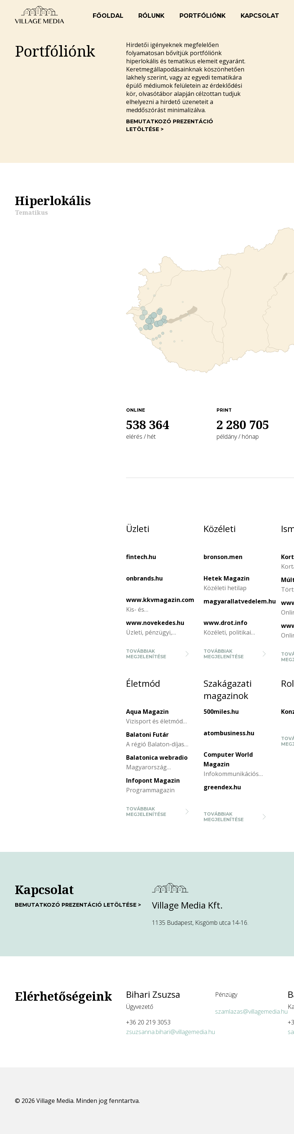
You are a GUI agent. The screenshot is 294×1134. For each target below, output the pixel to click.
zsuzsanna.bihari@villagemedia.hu (170, 1032)
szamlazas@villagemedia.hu (251, 1011)
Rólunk (151, 15)
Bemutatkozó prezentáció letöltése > (169, 125)
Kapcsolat (260, 15)
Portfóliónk (202, 15)
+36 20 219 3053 (148, 1022)
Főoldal (108, 15)
